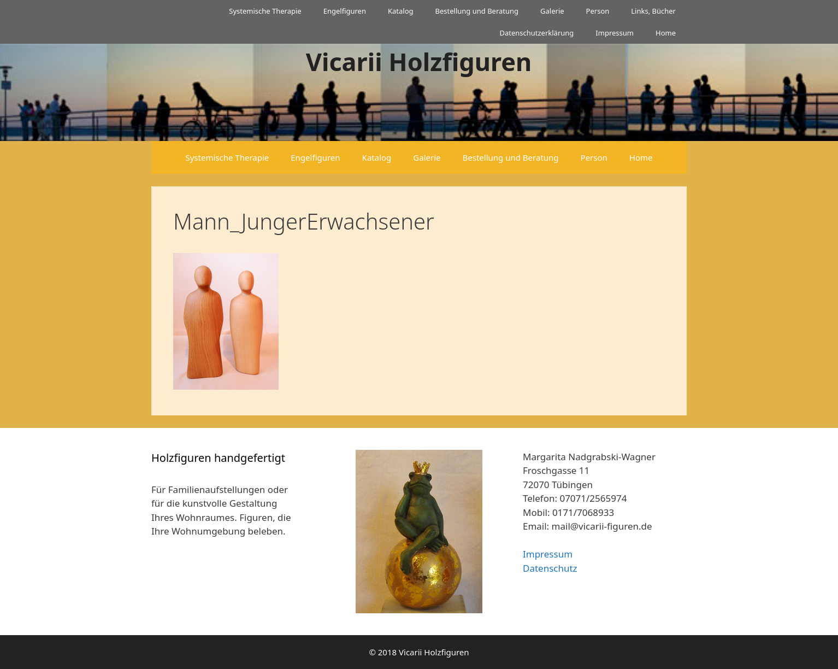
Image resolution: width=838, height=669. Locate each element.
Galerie (552, 11)
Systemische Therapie (265, 11)
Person (598, 11)
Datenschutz (550, 568)
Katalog (401, 11)
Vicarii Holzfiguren (419, 61)
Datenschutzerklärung (536, 33)
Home (666, 33)
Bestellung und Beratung (477, 11)
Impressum (614, 33)
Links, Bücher (653, 11)
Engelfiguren (344, 11)
